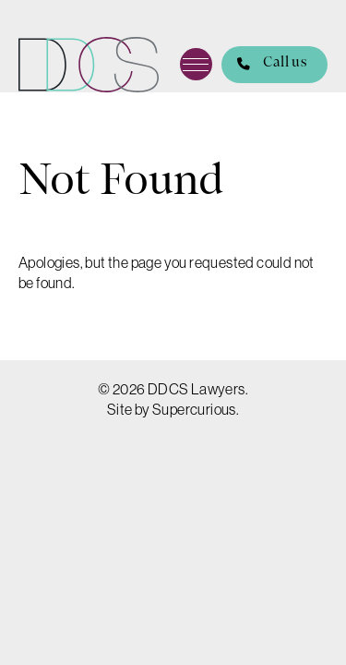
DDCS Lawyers (88, 64)
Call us (263, 64)
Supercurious (194, 409)
